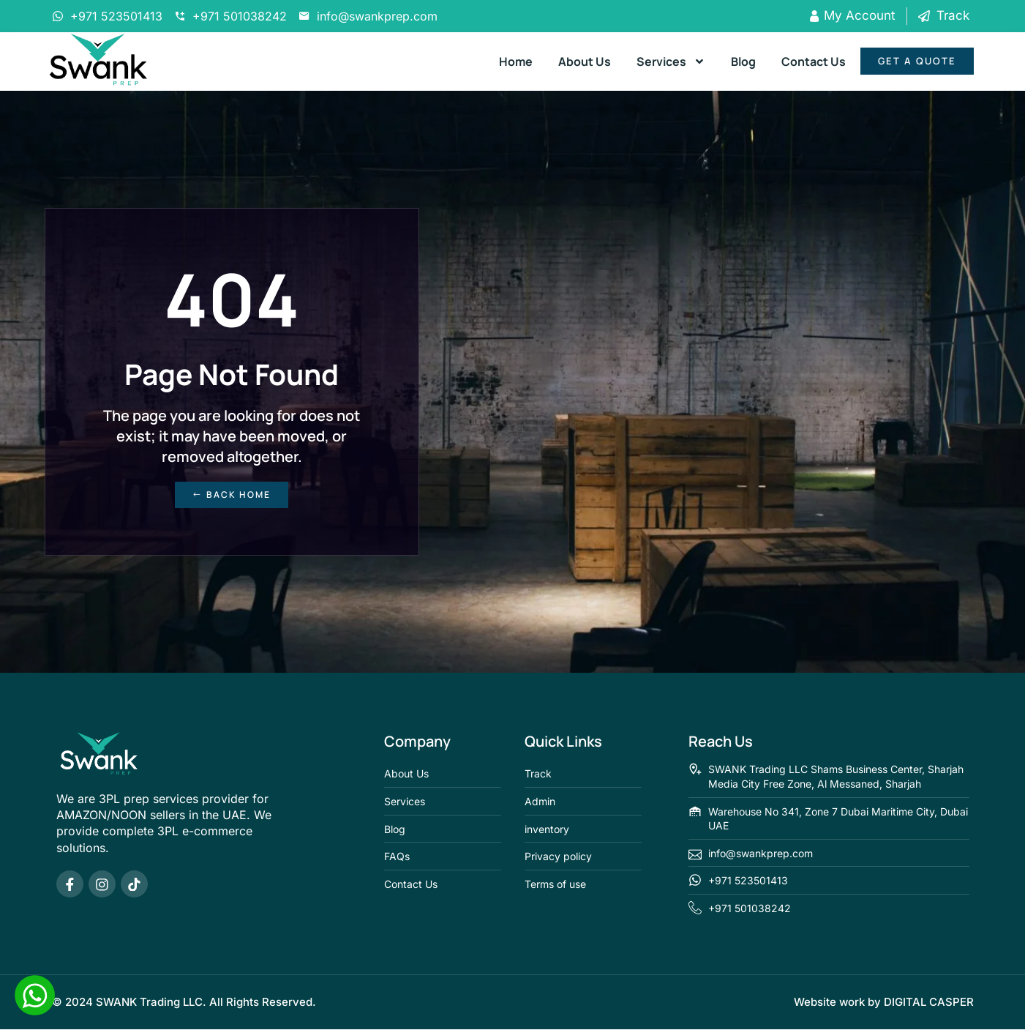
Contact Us (813, 61)
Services (671, 61)
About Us (584, 61)
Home (516, 61)
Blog (743, 61)
